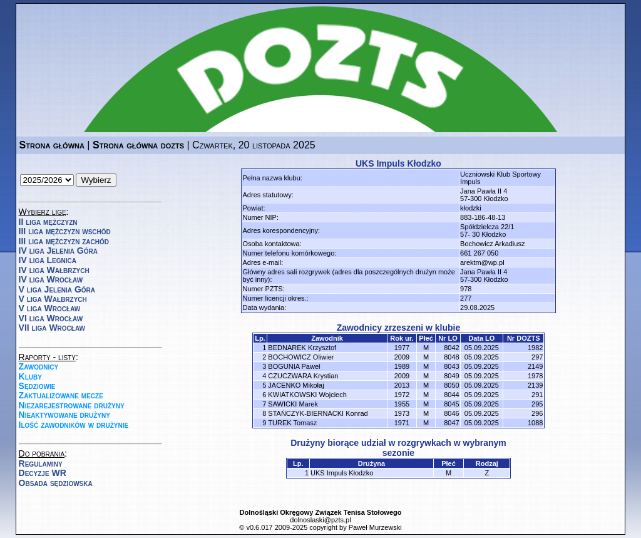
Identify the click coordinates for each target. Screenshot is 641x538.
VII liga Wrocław (52, 328)
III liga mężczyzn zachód (64, 241)
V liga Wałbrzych (53, 299)
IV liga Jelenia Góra (58, 251)
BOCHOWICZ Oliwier (301, 357)
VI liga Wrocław (51, 318)
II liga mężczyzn (48, 222)
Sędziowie (37, 386)
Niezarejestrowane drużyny (72, 405)
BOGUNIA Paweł (294, 366)
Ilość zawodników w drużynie (74, 425)
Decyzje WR (42, 473)
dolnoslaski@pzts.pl (320, 520)
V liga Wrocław (50, 308)
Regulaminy (41, 463)
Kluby (30, 376)
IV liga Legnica (47, 260)
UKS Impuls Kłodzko (341, 473)
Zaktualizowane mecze (61, 395)
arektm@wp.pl (482, 262)
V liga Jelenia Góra (57, 289)
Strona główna (52, 145)
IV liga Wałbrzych (54, 270)
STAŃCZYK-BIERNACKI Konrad (317, 413)
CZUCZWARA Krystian (303, 376)
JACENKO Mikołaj (296, 385)
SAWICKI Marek (293, 404)
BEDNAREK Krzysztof (302, 347)
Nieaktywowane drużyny (64, 415)
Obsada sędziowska (56, 483)
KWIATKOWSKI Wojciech (307, 394)
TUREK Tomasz (292, 423)
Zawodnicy (39, 366)
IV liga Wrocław (51, 279)
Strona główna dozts (138, 145)
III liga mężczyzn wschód (65, 231)
